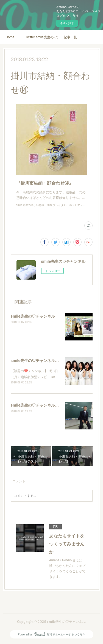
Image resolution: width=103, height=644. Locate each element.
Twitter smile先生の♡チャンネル (41, 37)
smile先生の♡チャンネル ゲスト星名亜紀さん (51, 360)
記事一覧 (70, 37)
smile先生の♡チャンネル (33, 316)
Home (9, 37)
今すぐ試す (67, 23)
